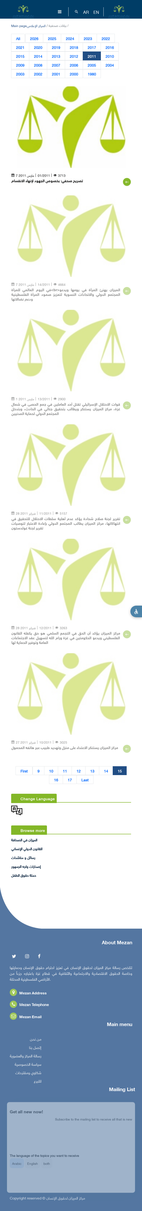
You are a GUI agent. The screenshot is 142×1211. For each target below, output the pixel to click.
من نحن (35, 1041)
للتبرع (37, 1083)
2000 (74, 74)
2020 (38, 47)
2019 (56, 47)
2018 (74, 47)
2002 (38, 74)
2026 (34, 38)
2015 (20, 56)
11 (65, 771)
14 (106, 771)
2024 (70, 38)
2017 (92, 47)
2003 (20, 74)
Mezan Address (28, 994)
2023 (88, 38)
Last (85, 779)
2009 (20, 65)
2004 (110, 65)
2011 (92, 56)
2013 (56, 56)
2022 (106, 38)
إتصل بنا (35, 1049)
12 (78, 771)
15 (120, 771)
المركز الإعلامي (36, 25)
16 (56, 779)
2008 (38, 65)
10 (51, 771)
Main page (19, 25)
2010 (110, 56)
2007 (56, 65)
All (18, 38)
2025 (52, 38)
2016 (110, 47)
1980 (92, 74)
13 (92, 771)
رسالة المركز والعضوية (25, 1057)
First (24, 771)
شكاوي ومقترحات (28, 1074)
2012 (74, 56)
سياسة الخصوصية (28, 1066)
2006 (74, 65)
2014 (38, 56)
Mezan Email (26, 1018)
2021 (20, 47)
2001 (56, 74)
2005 (92, 65)
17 (70, 779)
